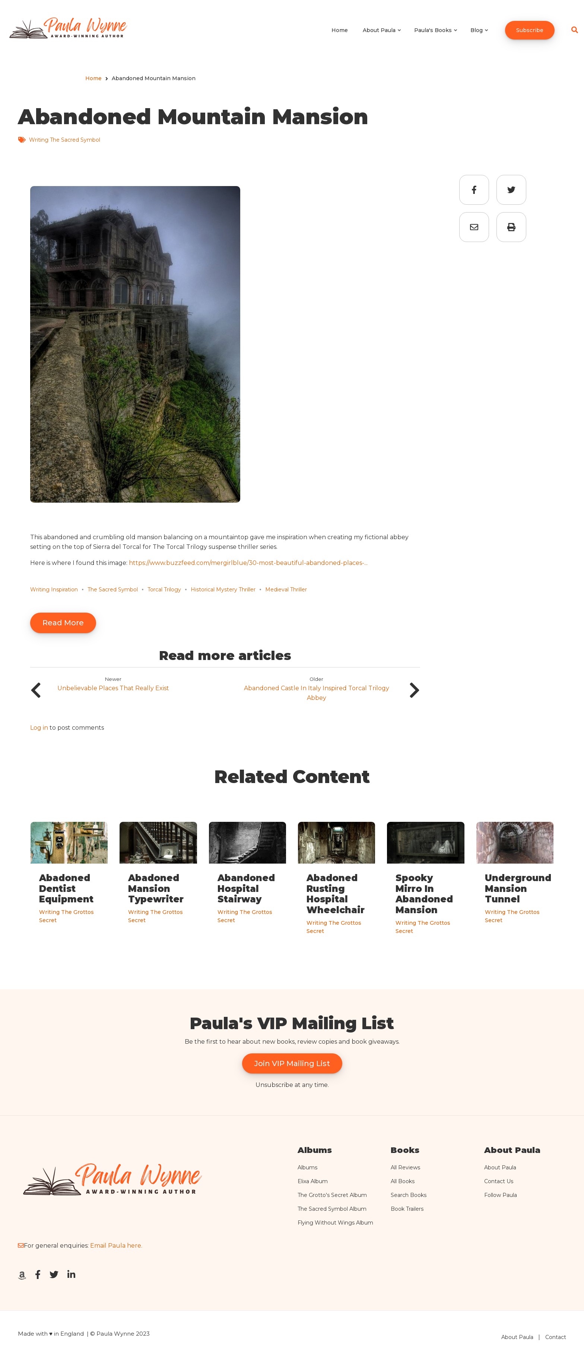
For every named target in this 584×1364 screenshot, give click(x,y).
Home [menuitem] (339, 30)
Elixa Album (313, 1181)
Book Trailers (407, 1209)
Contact (555, 1337)
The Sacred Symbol (113, 589)
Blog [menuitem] (479, 37)
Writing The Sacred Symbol (64, 139)
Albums (307, 1167)
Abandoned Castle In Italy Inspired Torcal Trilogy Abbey (316, 693)
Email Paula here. (116, 1245)
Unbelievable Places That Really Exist (113, 688)
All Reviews (405, 1167)
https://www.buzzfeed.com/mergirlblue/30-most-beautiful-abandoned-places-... (248, 562)
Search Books (408, 1195)
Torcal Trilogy (164, 589)
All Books (403, 1181)
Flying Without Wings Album (335, 1222)
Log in (39, 728)
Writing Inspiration (54, 589)
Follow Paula (500, 1195)
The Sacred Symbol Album (332, 1209)
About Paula (500, 1167)
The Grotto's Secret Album (332, 1195)
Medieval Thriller (286, 589)
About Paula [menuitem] (382, 37)
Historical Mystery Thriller (223, 589)
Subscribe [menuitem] (529, 30)
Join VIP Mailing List (292, 1063)
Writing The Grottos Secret (66, 916)
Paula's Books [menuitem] (436, 37)
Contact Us (498, 1181)
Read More (63, 622)
